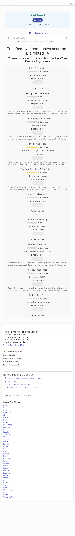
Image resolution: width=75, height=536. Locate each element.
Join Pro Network (31, 515)
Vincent (5, 487)
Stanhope (6, 434)
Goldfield (6, 475)
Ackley (5, 492)
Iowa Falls (6, 417)
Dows (5, 408)
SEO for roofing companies (60, 525)
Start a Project (11, 520)
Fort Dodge (7, 458)
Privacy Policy (56, 518)
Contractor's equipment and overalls (17, 384)
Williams (6, 442)
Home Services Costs (13, 515)
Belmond (6, 444)
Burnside (6, 463)
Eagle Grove (7, 473)
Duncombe (7, 470)
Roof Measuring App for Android (35, 525)
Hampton (6, 449)
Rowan (5, 456)
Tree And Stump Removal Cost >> (14, 345)
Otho (5, 480)
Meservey (6, 454)
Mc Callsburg (7, 425)
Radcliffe (6, 432)
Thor (4, 485)
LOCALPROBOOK (14, 3)
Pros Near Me (11, 518)
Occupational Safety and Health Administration (21, 387)
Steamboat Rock (8, 497)
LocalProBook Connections (60, 523)
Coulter (5, 446)
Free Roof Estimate (12, 523)
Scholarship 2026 (57, 515)
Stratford (6, 439)
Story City (6, 437)
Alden (5, 405)
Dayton (5, 468)
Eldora (5, 495)
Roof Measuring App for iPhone (35, 523)
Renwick (6, 483)
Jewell (5, 420)
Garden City (7, 413)
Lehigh (5, 478)
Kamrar (5, 422)
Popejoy (6, 429)
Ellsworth (6, 410)
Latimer (6, 451)
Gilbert (5, 415)
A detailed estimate (11, 381)
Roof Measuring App (32, 520)
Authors (54, 520)
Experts (28, 518)
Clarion (5, 466)
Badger (5, 461)
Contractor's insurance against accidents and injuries (23, 378)
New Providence (8, 427)
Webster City (7, 490)
